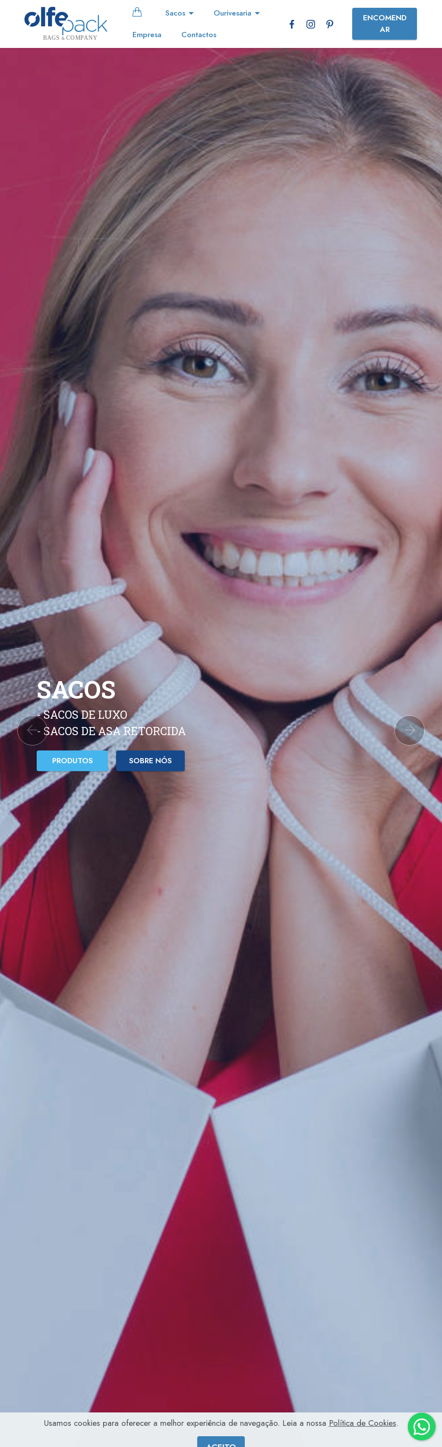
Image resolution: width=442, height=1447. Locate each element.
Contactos (198, 34)
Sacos (175, 13)
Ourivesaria (232, 13)
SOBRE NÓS (150, 760)
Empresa (147, 34)
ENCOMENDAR (385, 23)
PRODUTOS (72, 760)
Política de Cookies (362, 1434)
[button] (32, 730)
